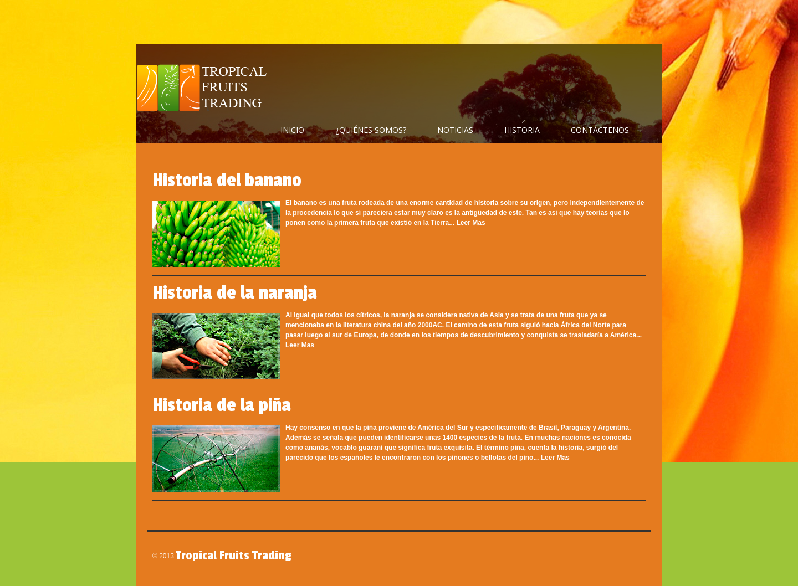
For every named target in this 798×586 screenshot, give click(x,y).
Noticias (455, 130)
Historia (522, 130)
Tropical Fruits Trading (205, 88)
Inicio (292, 130)
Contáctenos (600, 130)
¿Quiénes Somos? (370, 130)
